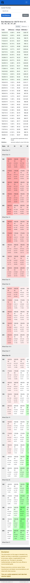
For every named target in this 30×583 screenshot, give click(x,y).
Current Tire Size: (6, 8)
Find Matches (6, 15)
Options (25, 15)
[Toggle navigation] (26, 2)
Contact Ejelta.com (24, 582)
